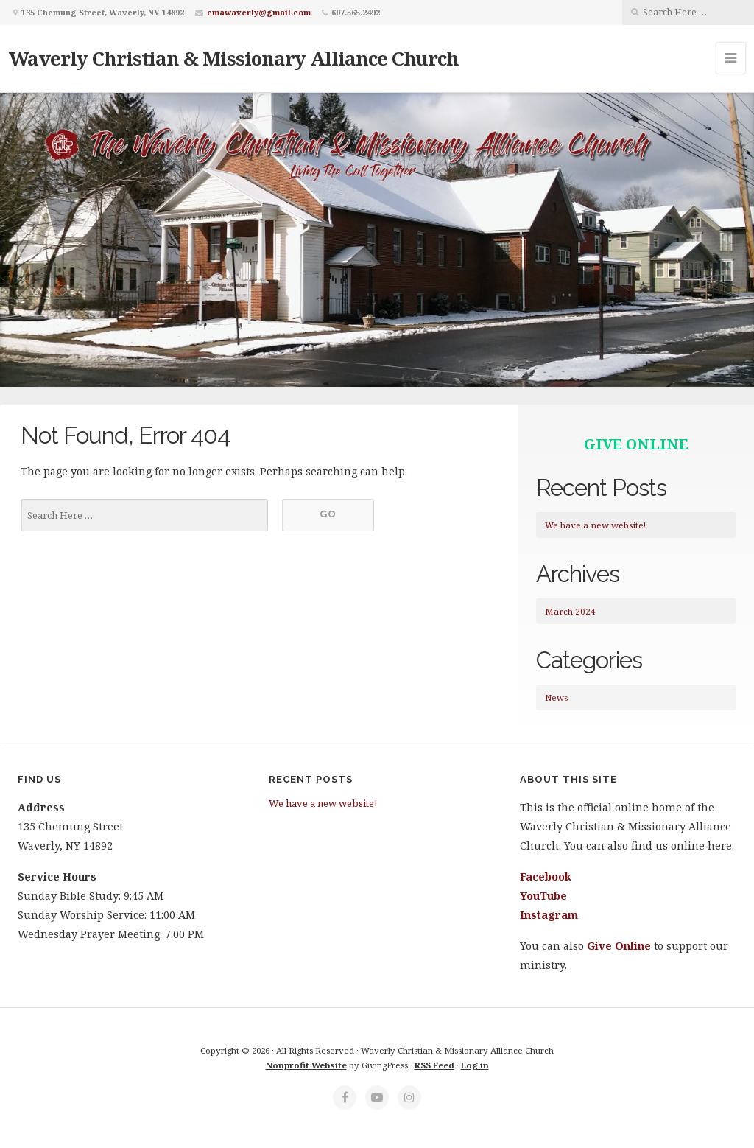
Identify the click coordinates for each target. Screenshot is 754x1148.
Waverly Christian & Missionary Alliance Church (234, 58)
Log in (475, 1065)
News (556, 697)
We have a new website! (595, 525)
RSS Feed (434, 1065)
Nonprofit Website (306, 1065)
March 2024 (570, 611)
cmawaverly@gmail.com (259, 12)
